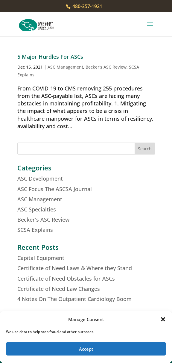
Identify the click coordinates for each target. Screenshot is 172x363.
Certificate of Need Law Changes (58, 288)
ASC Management (65, 67)
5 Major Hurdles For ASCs (50, 56)
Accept (86, 349)
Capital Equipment (40, 257)
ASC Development (40, 178)
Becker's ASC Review (106, 67)
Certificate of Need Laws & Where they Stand (74, 268)
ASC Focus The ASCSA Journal (54, 189)
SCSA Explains (35, 229)
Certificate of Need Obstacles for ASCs (66, 278)
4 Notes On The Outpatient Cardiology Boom (74, 298)
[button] (163, 319)
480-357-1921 (86, 6)
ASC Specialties (36, 209)
